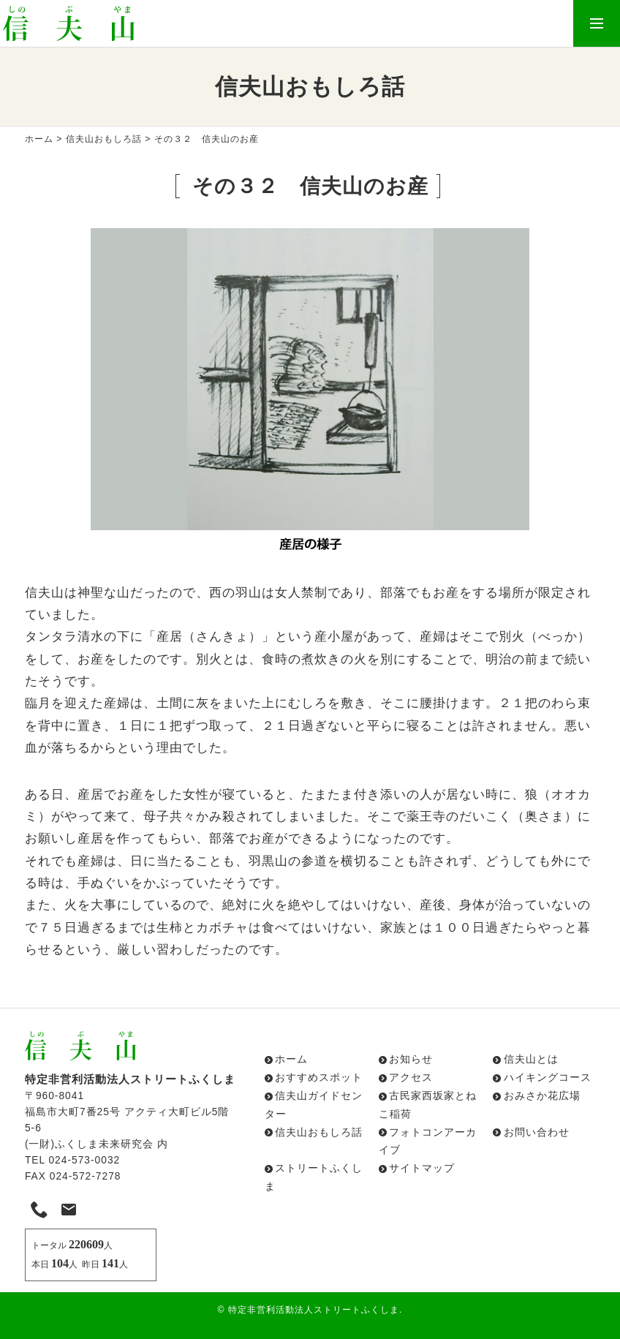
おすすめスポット (319, 1077)
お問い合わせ (537, 1132)
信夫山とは (531, 1059)
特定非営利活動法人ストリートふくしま (313, 1310)
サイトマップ (422, 1168)
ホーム (39, 139)
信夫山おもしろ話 (104, 139)
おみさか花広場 (542, 1095)
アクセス (411, 1077)
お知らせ (411, 1059)
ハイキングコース (547, 1077)
